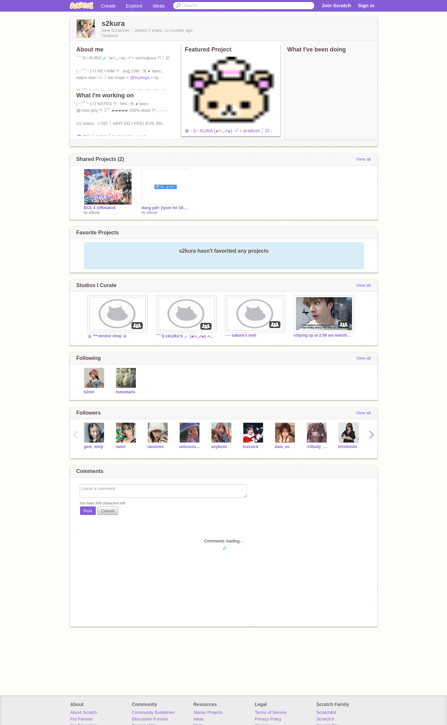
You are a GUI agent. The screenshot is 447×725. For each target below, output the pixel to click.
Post (88, 510)
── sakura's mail (240, 335)
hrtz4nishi (347, 446)
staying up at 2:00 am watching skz (323, 335)
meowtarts (125, 392)
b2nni (89, 392)
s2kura (94, 212)
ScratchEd (326, 712)
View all (363, 159)
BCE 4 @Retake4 (99, 208)
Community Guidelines (153, 712)
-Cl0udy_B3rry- (318, 446)
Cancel (107, 510)
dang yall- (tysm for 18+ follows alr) (166, 208)
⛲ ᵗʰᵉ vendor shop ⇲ (106, 336)
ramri (121, 446)
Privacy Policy (268, 718)
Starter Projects (208, 712)
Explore (134, 6)
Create (108, 6)
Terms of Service (271, 712)
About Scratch (83, 712)
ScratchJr (325, 718)
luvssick (250, 446)
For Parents (81, 718)
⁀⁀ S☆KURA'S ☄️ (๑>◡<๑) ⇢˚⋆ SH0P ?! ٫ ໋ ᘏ (185, 336)
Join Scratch (336, 5)
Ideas (158, 6)
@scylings (140, 77)
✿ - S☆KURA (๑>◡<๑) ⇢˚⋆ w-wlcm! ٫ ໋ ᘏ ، (228, 130)
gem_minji (93, 446)
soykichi (219, 446)
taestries (156, 446)
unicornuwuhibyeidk (190, 446)
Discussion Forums (150, 718)
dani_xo (282, 446)
